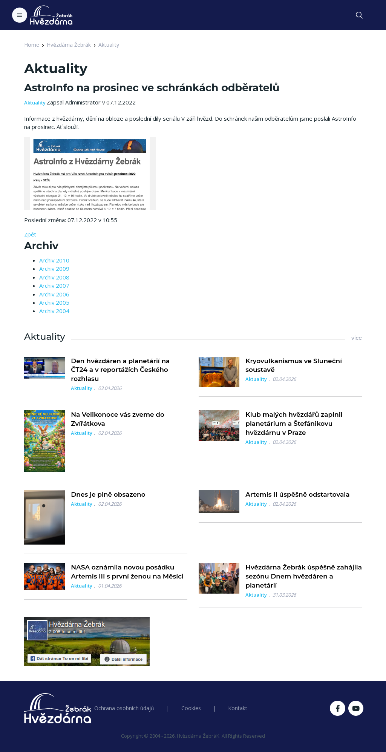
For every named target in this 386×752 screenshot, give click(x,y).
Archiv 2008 (54, 277)
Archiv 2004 (54, 311)
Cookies (191, 708)
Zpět (30, 234)
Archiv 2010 (54, 260)
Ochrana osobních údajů (124, 708)
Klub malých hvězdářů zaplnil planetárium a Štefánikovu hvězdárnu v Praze (293, 423)
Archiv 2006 (54, 294)
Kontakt (237, 708)
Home (31, 44)
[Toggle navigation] (19, 15)
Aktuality (108, 44)
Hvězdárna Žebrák (69, 44)
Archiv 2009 (54, 268)
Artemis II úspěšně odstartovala (297, 494)
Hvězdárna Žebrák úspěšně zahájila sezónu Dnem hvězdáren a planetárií (303, 576)
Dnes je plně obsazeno (108, 494)
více (356, 338)
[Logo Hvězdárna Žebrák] (51, 15)
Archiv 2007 (54, 285)
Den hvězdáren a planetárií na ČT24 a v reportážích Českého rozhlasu (120, 370)
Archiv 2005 (54, 302)
